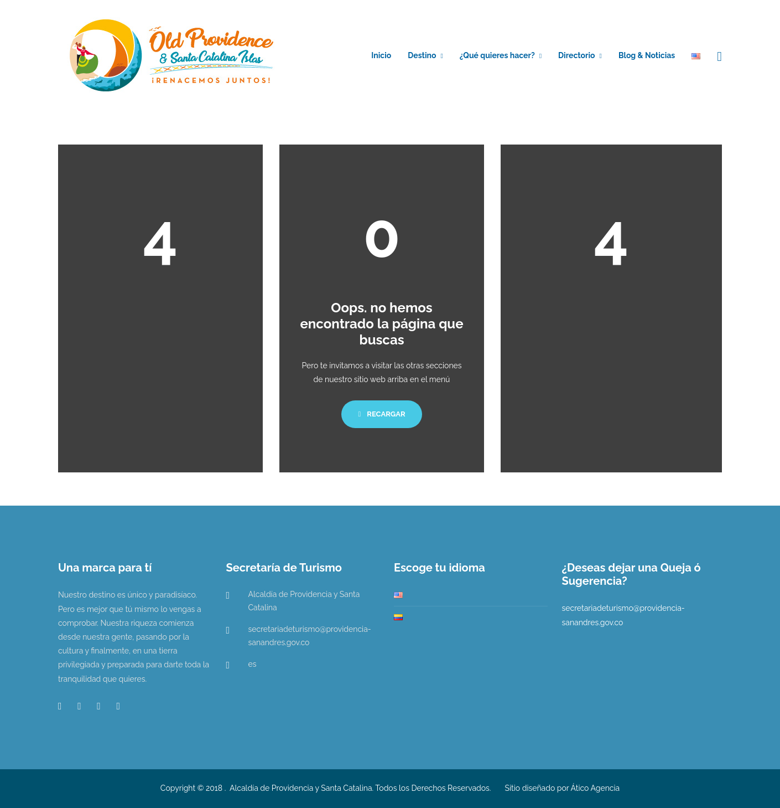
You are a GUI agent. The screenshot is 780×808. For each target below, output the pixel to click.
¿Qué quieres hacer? (497, 55)
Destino (422, 55)
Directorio (576, 55)
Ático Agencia (595, 788)
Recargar (381, 414)
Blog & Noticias (646, 55)
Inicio (381, 55)
